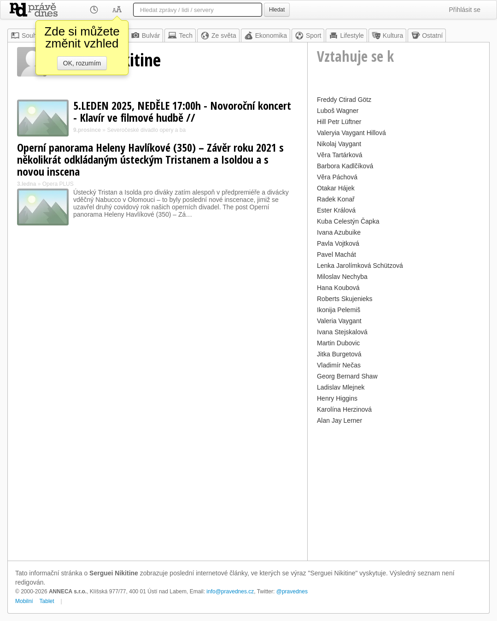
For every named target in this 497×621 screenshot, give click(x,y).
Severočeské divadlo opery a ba (146, 130)
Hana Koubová (338, 287)
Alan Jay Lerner (339, 420)
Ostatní (427, 35)
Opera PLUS (58, 184)
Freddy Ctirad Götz (344, 99)
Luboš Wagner (338, 110)
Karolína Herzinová (344, 409)
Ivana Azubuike (339, 232)
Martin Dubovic (338, 343)
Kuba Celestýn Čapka (348, 221)
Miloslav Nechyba (342, 276)
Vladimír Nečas (339, 365)
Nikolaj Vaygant (339, 144)
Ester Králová (336, 210)
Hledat (277, 9)
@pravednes (292, 591)
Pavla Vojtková (338, 243)
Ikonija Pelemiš (338, 309)
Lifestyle (346, 35)
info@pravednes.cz (230, 591)
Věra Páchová (337, 177)
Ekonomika (265, 35)
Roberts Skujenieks (345, 298)
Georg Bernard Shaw (347, 376)
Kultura (387, 35)
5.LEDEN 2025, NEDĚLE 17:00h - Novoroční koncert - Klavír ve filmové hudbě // (182, 111)
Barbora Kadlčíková (345, 166)
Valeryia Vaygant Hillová (351, 132)
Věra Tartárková (340, 155)
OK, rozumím (82, 63)
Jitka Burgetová (339, 354)
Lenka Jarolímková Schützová (360, 265)
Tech (180, 35)
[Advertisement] (398, 491)
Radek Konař (336, 199)
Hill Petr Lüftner (339, 121)
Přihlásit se (464, 9)
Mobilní (24, 601)
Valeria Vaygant (339, 321)
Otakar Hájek (336, 188)
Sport (308, 35)
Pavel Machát (336, 254)
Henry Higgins (337, 398)
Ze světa (218, 35)
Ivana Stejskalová (342, 332)
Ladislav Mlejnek (341, 387)
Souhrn (26, 35)
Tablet (47, 601)
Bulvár (145, 35)
